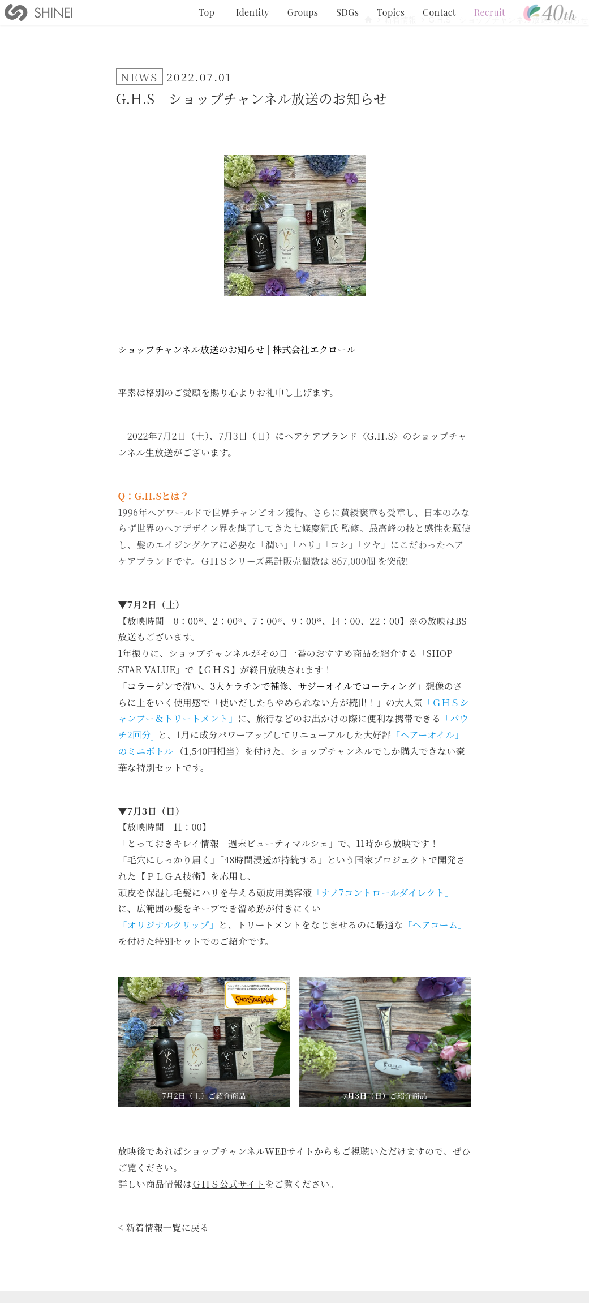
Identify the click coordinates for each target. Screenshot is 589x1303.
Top (206, 12)
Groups (302, 12)
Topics (391, 12)
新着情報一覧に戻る (167, 1227)
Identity (252, 12)
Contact (439, 12)
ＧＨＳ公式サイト (228, 1183)
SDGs (347, 12)
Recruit (489, 12)
